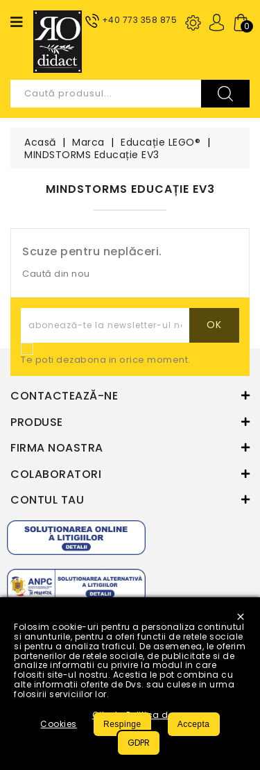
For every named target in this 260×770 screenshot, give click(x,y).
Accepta (193, 724)
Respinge (122, 724)
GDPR (139, 742)
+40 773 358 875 (139, 20)
